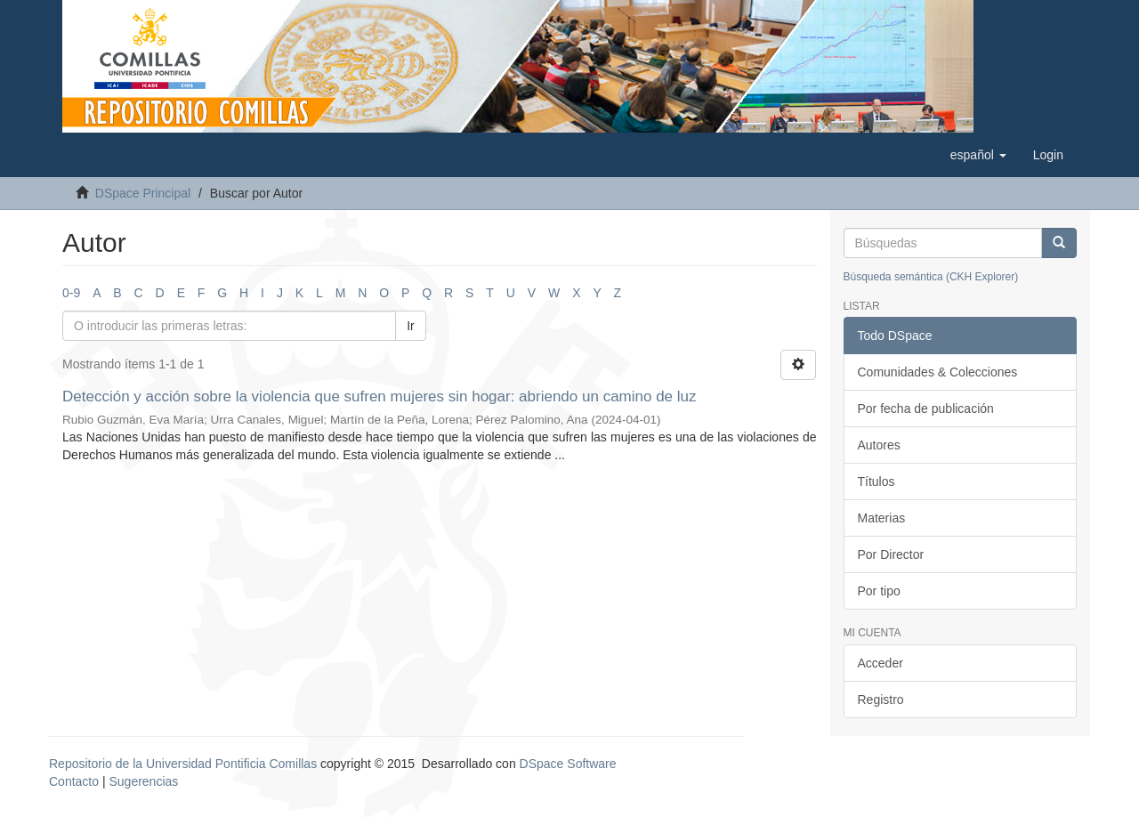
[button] (978, 155)
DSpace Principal (142, 193)
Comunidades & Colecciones (938, 372)
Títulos (876, 481)
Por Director (891, 554)
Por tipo (879, 591)
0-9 (71, 293)
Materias (882, 518)
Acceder (880, 663)
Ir (411, 326)
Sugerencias (143, 781)
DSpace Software (568, 763)
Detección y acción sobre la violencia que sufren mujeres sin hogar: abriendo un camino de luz (379, 396)
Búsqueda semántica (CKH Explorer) (931, 277)
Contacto (74, 781)
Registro (881, 699)
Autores (879, 445)
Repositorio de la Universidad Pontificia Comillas (183, 763)
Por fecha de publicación (926, 408)
